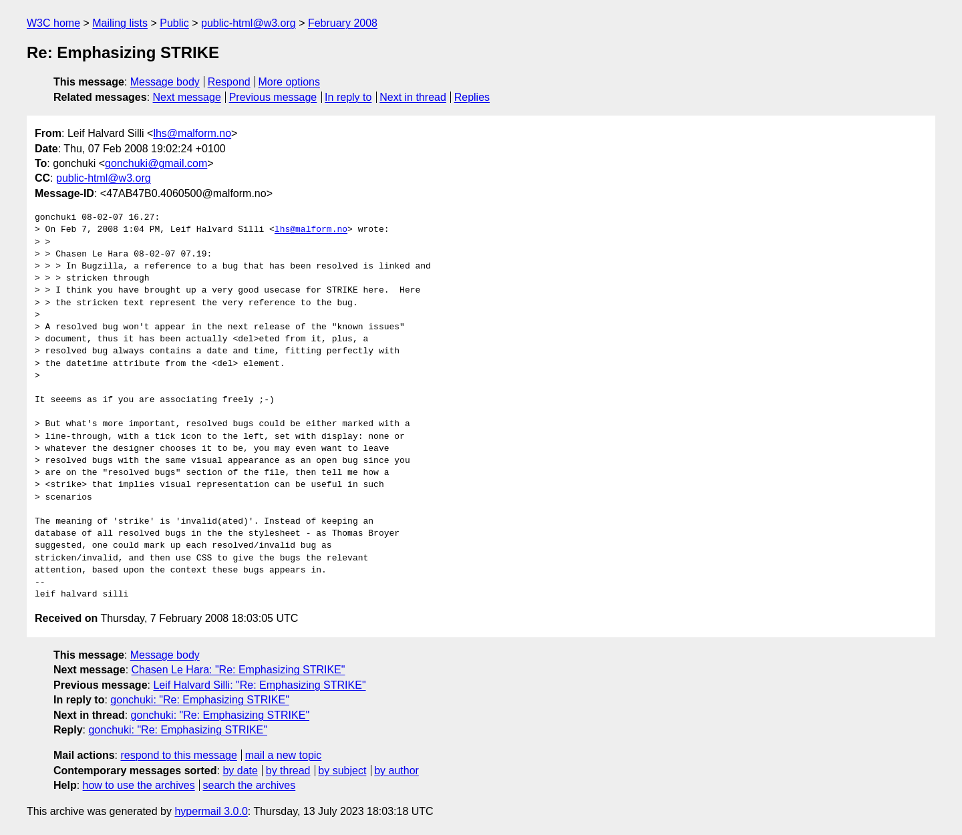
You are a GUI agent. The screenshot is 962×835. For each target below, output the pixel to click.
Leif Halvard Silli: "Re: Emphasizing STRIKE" (259, 685)
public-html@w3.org (248, 23)
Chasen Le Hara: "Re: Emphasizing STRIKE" (238, 669)
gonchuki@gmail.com (156, 163)
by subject (342, 770)
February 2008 (342, 23)
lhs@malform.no (192, 133)
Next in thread (412, 97)
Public (174, 23)
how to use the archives (139, 785)
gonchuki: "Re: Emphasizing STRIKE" (199, 699)
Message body (165, 82)
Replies (472, 97)
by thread (288, 770)
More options (290, 82)
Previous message (273, 97)
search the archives (249, 785)
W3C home (53, 23)
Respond (229, 82)
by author (396, 770)
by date (239, 770)
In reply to (348, 97)
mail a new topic (283, 755)
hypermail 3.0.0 (210, 811)
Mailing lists (120, 23)
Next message (187, 97)
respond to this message (178, 755)
